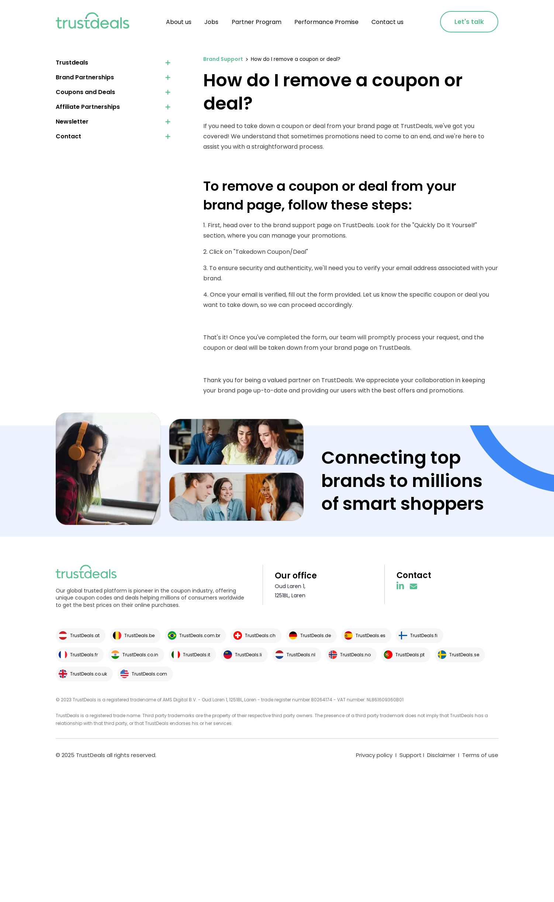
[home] (92, 22)
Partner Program (256, 22)
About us (178, 22)
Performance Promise (326, 22)
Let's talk (469, 21)
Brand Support (223, 59)
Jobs (211, 22)
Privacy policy (374, 755)
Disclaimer (441, 755)
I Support (407, 755)
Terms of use (480, 755)
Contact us (387, 22)
